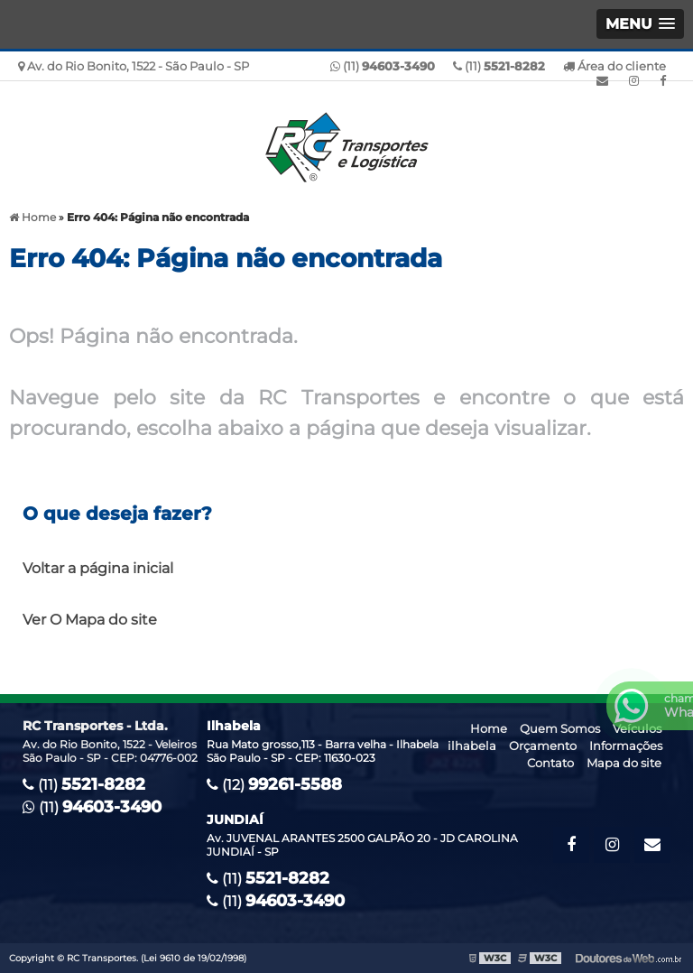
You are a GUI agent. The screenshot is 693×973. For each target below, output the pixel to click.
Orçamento (543, 745)
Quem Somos (560, 728)
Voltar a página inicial (98, 568)
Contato (550, 762)
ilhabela (472, 745)
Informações (625, 745)
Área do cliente (614, 66)
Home (488, 728)
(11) (499, 66)
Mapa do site (624, 762)
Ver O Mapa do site (90, 619)
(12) (274, 784)
